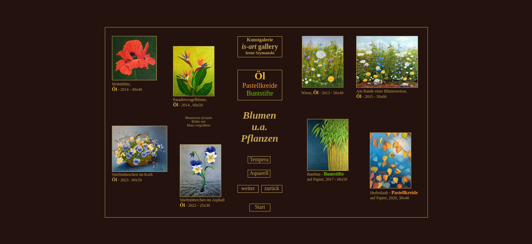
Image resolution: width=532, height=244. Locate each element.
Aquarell (259, 173)
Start (260, 207)
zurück (271, 188)
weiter (248, 188)
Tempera (259, 159)
